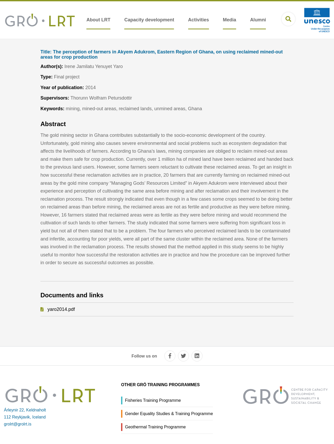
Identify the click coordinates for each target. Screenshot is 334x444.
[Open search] (288, 19)
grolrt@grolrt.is (17, 424)
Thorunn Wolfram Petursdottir (101, 98)
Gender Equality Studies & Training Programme (169, 413)
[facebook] (169, 355)
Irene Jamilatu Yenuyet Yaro (93, 66)
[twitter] (183, 355)
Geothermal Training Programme (155, 427)
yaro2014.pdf (61, 309)
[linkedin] (197, 355)
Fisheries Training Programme (153, 400)
